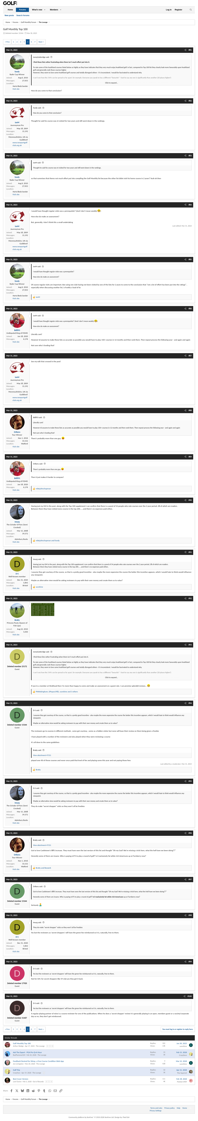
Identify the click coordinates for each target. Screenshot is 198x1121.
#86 (190, 308)
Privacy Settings (155, 1111)
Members (54, 10)
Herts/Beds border (20, 86)
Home (10, 10)
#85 (190, 259)
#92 (190, 598)
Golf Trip (16, 1070)
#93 (190, 645)
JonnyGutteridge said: (41, 57)
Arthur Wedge (18, 1046)
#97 (190, 879)
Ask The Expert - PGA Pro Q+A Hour (27, 1052)
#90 (190, 500)
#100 (190, 996)
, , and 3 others (57, 691)
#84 (190, 205)
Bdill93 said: (37, 417)
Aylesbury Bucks (21, 539)
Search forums (22, 15)
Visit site (16, 89)
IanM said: (37, 163)
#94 (190, 703)
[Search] (190, 10)
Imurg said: (37, 559)
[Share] (185, 50)
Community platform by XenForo (91, 1117)
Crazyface (183, 1055)
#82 (190, 101)
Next (40, 42)
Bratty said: (37, 750)
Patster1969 (182, 1082)
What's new (37, 10)
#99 (190, 961)
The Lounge (40, 1046)
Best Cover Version (20, 1079)
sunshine (183, 1046)
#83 (190, 155)
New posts (9, 15)
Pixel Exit (126, 1117)
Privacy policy (169, 1108)
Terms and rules (156, 1108)
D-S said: (36, 710)
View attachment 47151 (42, 755)
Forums (22, 10)
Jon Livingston (18, 1064)
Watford (24, 443)
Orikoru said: (38, 464)
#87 (190, 356)
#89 (190, 457)
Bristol (25, 585)
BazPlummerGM (19, 1055)
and (48, 540)
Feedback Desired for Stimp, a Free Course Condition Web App (38, 1061)
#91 (190, 552)
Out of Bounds (38, 1082)
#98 (190, 915)
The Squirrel (182, 1073)
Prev (8, 42)
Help (178, 1108)
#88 (190, 410)
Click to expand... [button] (111, 83)
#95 (190, 781)
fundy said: (37, 108)
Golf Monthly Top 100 (22, 1043)
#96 (190, 833)
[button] (45, 10)
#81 (190, 50)
